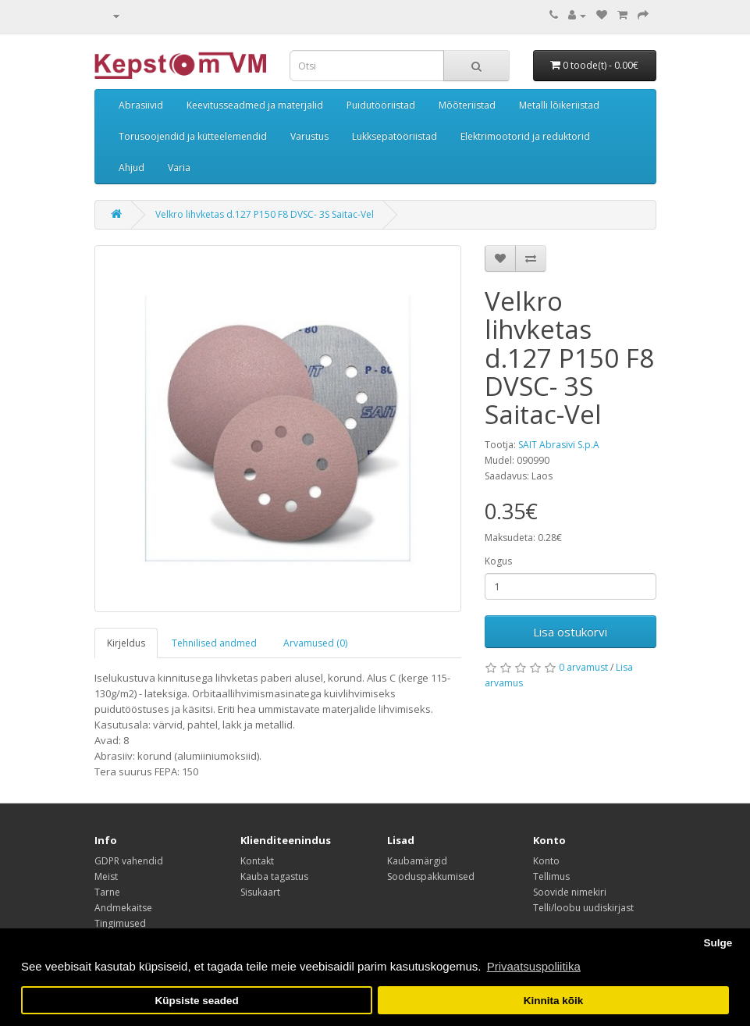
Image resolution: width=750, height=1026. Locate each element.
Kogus (498, 561)
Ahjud (131, 167)
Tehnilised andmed (214, 643)
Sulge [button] (717, 943)
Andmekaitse (123, 907)
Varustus (309, 136)
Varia (179, 167)
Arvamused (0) (315, 643)
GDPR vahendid (128, 860)
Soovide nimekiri (569, 892)
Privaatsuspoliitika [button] (534, 966)
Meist (106, 876)
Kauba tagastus (274, 876)
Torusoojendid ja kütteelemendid (193, 136)
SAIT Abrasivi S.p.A (558, 444)
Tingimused (120, 923)
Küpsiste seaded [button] (196, 1000)
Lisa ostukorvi (570, 631)
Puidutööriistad (381, 105)
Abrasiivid (141, 105)
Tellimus (551, 876)
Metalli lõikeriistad (559, 105)
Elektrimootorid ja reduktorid (525, 136)
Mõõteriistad (467, 105)
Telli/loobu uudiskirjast (583, 907)
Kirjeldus (126, 643)
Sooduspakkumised (431, 876)
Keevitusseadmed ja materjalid (255, 105)
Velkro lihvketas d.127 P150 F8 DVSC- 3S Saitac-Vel (264, 214)
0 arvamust (583, 667)
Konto (546, 860)
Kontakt (257, 860)
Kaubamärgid (417, 860)
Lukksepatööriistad (394, 136)
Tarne (107, 892)
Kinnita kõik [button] (554, 1000)
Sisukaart (260, 892)
